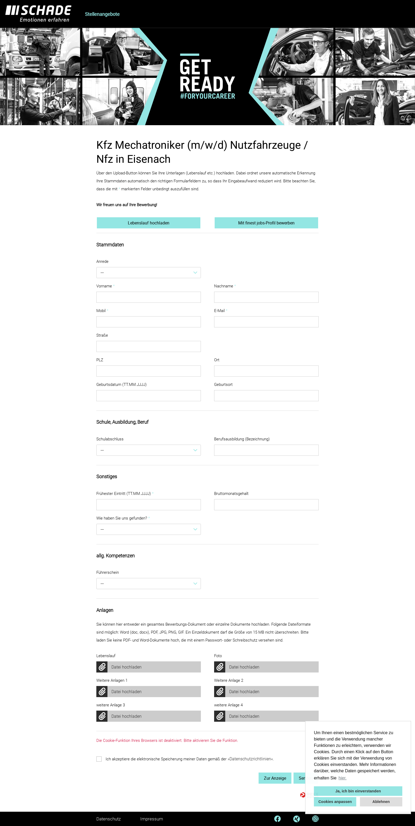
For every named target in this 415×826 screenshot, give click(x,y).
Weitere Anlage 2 (228, 680)
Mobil (102, 310)
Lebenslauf (105, 655)
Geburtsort (223, 384)
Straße (102, 335)
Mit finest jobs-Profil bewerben (266, 223)
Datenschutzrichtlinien (250, 758)
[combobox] (148, 272)
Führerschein (107, 572)
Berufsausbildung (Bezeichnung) (242, 439)
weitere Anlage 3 (110, 705)
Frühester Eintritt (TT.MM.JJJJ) (125, 493)
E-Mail (220, 310)
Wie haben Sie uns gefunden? (123, 518)
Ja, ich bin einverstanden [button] (358, 791)
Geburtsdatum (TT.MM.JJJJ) (121, 384)
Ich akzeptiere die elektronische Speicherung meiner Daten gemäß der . (190, 758)
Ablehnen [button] (381, 802)
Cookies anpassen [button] (335, 802)
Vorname (105, 286)
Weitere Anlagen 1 (112, 680)
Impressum (151, 819)
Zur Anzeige (275, 778)
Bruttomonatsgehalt (231, 493)
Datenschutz (108, 819)
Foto (218, 655)
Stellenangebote (102, 14)
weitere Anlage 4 (228, 705)
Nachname (225, 286)
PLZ (99, 360)
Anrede (102, 261)
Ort (216, 360)
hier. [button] (342, 778)
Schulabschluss (110, 439)
